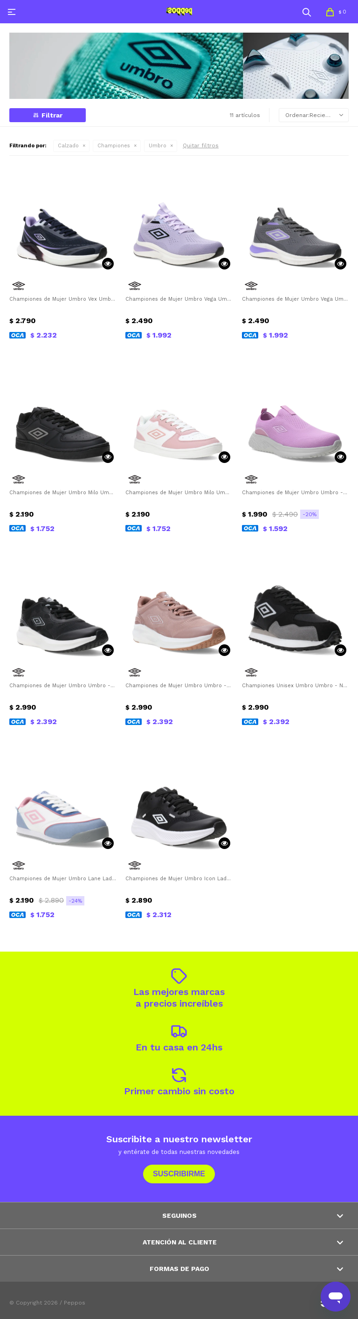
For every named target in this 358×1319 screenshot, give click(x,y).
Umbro (157, 146)
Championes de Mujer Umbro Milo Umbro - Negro (62, 493)
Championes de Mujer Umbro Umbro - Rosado (295, 493)
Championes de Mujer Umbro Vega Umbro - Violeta (178, 299)
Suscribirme (179, 1174)
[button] (306, 11)
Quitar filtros (201, 145)
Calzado (68, 146)
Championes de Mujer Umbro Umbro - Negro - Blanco (62, 686)
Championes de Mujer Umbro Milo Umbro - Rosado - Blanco (178, 493)
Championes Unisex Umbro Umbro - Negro (295, 686)
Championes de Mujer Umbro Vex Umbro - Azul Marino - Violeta (62, 299)
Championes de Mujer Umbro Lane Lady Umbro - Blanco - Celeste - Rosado (62, 879)
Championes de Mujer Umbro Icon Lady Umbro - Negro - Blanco (178, 879)
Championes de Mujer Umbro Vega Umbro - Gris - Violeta (295, 299)
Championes (113, 146)
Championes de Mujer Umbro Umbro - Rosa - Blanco (178, 686)
